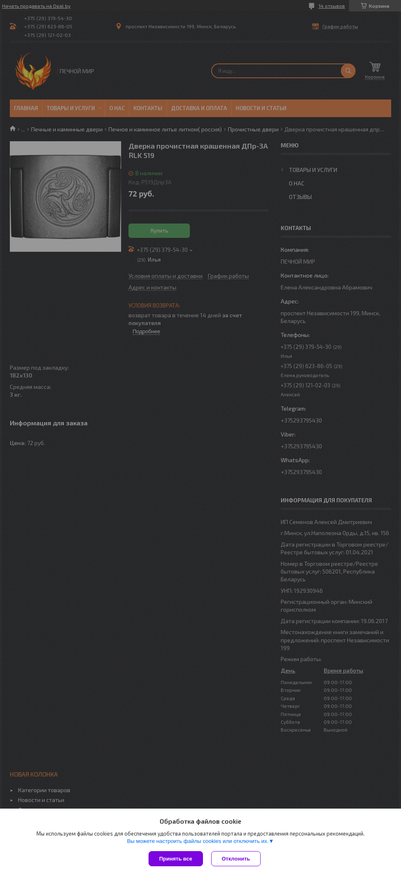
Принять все (175, 859)
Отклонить (236, 859)
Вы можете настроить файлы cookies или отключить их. (197, 841)
